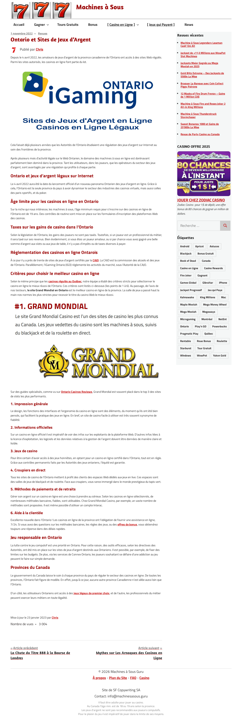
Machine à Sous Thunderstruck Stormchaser (199, 115)
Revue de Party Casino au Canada (200, 134)
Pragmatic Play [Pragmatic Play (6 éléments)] (189, 333)
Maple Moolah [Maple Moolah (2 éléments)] (188, 304)
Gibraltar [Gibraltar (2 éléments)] (207, 282)
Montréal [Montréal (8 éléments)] (206, 319)
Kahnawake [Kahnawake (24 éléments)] (187, 297)
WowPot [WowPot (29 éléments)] (202, 355)
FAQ (133, 677)
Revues (42, 33)
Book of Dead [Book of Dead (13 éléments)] (188, 261)
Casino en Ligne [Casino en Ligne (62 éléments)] (189, 268)
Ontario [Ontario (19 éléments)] (184, 326)
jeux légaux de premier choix (91, 593)
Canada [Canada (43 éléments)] (206, 261)
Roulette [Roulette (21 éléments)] (222, 341)
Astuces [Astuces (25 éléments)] (214, 246)
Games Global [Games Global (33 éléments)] (188, 282)
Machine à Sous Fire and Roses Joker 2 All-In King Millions (203, 105)
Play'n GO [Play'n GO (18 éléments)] (200, 326)
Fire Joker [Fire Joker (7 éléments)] (186, 275)
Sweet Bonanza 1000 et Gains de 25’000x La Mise (200, 125)
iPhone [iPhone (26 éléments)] (223, 282)
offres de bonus (127, 524)
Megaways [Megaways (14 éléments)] (208, 312)
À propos (99, 677)
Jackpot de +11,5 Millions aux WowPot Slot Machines (203, 54)
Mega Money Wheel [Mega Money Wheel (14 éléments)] (215, 304)
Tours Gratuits (67, 24)
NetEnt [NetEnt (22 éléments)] (222, 319)
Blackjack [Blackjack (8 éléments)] (186, 253)
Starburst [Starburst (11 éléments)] (185, 348)
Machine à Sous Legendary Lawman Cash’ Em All (201, 44)
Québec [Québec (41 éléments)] (208, 333)
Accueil (18, 24)
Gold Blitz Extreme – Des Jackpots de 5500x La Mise (202, 74)
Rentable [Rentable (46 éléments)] (185, 341)
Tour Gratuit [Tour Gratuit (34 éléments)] (204, 348)
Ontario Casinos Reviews (76, 391)
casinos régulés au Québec (64, 281)
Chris (39, 49)
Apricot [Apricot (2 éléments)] (199, 246)
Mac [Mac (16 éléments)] (223, 297)
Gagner (41, 24)
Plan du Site (118, 677)
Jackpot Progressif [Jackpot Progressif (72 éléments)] (191, 290)
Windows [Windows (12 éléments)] (185, 355)
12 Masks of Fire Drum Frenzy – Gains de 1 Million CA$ (203, 95)
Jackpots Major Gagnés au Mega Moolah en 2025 (199, 64)
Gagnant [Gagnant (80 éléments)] (202, 275)
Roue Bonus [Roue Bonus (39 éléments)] (204, 341)
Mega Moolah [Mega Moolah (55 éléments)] (188, 312)
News (188, 24)
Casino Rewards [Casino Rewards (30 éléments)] (213, 268)
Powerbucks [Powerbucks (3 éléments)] (219, 326)
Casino (144, 677)
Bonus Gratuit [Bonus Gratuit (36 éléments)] (206, 253)
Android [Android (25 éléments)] (184, 246)
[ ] (123, 24)
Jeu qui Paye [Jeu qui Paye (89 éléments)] (215, 290)
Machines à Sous (100, 7)
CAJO (96, 260)
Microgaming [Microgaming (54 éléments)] (187, 319)
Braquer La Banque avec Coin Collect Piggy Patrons (202, 85)
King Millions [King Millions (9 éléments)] (207, 297)
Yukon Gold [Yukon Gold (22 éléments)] (219, 355)
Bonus (92, 24)
